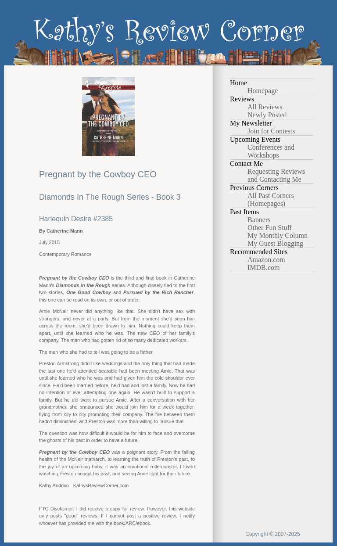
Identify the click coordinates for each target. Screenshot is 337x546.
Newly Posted (267, 115)
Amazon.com (266, 259)
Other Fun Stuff (269, 227)
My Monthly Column (277, 235)
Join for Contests (271, 131)
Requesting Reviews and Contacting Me (276, 175)
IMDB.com (263, 267)
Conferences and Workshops (270, 151)
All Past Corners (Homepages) (270, 199)
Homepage (262, 90)
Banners (258, 219)
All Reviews (265, 107)
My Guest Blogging (275, 243)
